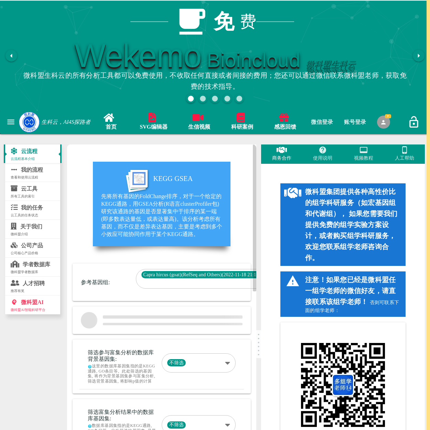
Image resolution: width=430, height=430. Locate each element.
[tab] (321, 122)
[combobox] (204, 282)
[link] (111, 122)
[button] (190, 98)
